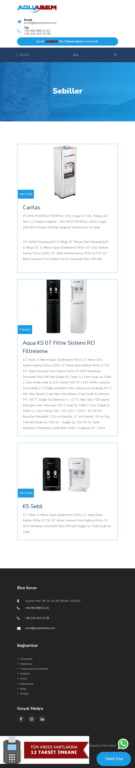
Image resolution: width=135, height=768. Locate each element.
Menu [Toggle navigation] (23, 55)
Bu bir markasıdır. (67, 41)
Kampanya (25, 684)
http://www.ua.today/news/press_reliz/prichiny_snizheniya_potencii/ (69, 233)
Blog (21, 689)
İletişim (23, 694)
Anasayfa (24, 659)
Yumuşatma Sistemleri (32, 669)
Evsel (22, 679)
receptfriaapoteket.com (39, 265)
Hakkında (24, 664)
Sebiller (23, 674)
